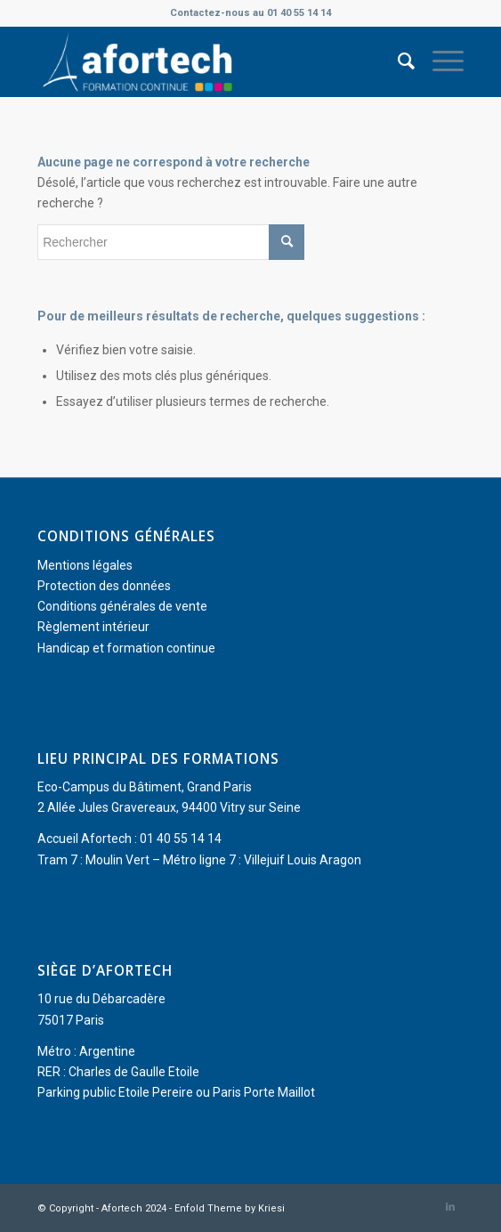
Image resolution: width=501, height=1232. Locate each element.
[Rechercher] (397, 61)
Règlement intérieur (93, 627)
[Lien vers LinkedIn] (450, 1207)
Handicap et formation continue (126, 648)
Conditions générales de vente (122, 606)
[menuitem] (397, 61)
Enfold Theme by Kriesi (229, 1208)
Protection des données (104, 586)
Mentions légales (85, 565)
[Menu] (439, 61)
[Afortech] (207, 61)
